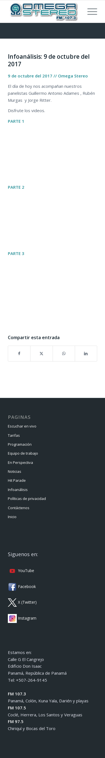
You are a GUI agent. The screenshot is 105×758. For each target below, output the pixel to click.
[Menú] (89, 11)
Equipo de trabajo (23, 453)
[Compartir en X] (41, 353)
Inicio (12, 516)
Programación (20, 444)
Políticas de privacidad (27, 498)
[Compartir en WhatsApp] (64, 353)
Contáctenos (18, 507)
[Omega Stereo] (43, 11)
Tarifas (14, 435)
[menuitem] (89, 11)
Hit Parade (17, 480)
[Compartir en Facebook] (19, 353)
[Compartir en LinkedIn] (86, 353)
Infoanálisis (18, 489)
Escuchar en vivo (22, 426)
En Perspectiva (20, 462)
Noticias (14, 471)
